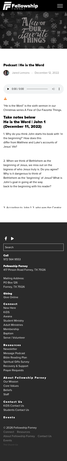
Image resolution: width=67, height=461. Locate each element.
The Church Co (10, 444)
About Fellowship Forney (24, 378)
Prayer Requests (13, 370)
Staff (6, 394)
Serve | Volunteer (14, 338)
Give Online (10, 297)
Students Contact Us (16, 410)
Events (9, 417)
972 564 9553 (12, 259)
